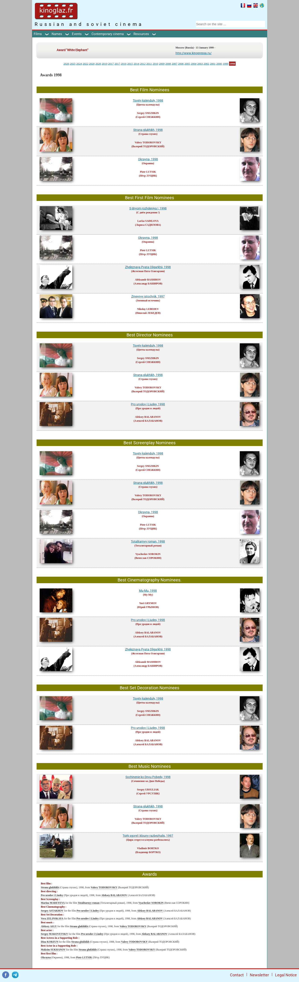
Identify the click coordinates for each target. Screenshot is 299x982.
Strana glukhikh (50, 887)
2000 (219, 63)
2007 (174, 63)
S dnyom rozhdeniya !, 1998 (148, 208)
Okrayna (46, 957)
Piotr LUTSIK (148, 171)
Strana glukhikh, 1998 (148, 130)
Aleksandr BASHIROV (148, 279)
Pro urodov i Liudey (52, 895)
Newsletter (259, 975)
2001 (213, 63)
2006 (181, 63)
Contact (237, 975)
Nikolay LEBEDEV (148, 309)
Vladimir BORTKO (148, 848)
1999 (225, 63)
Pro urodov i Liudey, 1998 (148, 404)
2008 (168, 63)
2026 (66, 63)
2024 (79, 63)
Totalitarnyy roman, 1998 (148, 541)
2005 (187, 63)
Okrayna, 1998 (148, 159)
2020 (92, 63)
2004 (193, 63)
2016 (124, 63)
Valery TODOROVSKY (148, 142)
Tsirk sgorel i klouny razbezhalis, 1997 (148, 835)
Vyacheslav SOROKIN (148, 554)
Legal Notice (286, 975)
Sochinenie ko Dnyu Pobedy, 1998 (148, 777)
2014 (136, 63)
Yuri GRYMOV (148, 603)
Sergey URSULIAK (148, 789)
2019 (104, 63)
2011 (149, 63)
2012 (142, 63)
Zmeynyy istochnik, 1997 (148, 296)
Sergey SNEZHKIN (148, 113)
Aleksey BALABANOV (148, 416)
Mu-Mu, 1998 (148, 590)
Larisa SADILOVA (148, 220)
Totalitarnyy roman (88, 902)
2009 (162, 63)
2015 (130, 63)
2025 (73, 63)
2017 (111, 63)
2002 (206, 63)
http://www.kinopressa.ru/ (194, 53)
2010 (155, 63)
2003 (200, 63)
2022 (85, 63)
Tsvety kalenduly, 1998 (148, 100)
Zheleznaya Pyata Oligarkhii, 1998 (148, 267)
